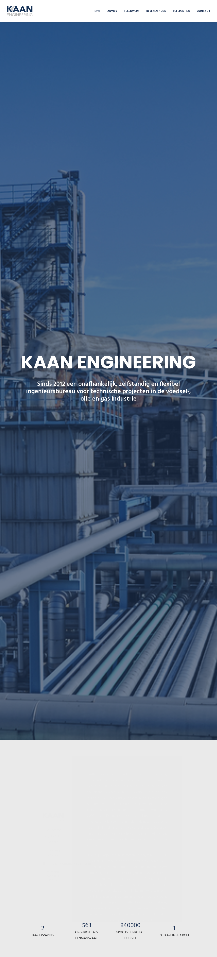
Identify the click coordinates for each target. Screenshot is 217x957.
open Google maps (54, 233)
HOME (97, 11)
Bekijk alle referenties (108, 790)
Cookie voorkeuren (67, 948)
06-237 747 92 (54, 210)
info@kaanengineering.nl (67, 221)
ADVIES (112, 11)
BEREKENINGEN (156, 11)
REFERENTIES (181, 11)
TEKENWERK (132, 11)
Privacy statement (43, 948)
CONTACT (203, 11)
